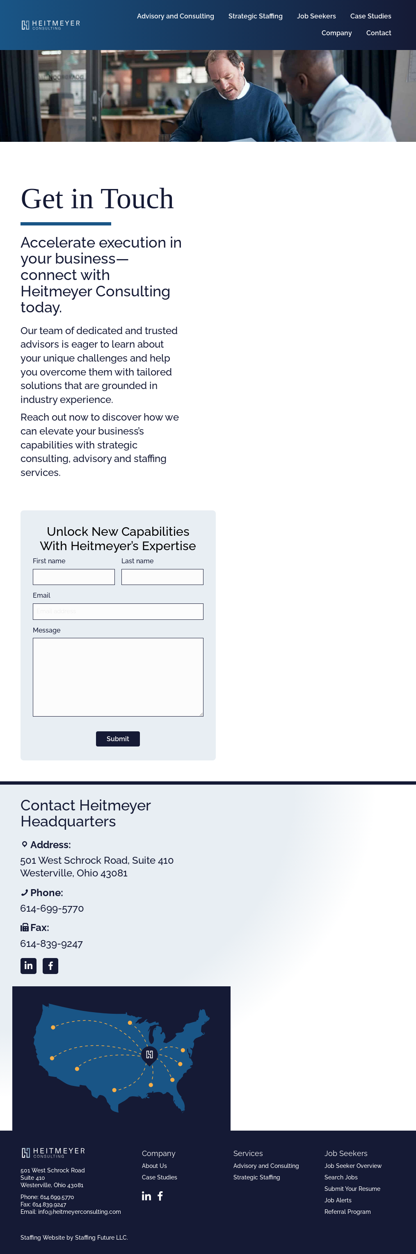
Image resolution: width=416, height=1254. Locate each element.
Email (41, 595)
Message (46, 630)
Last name (137, 561)
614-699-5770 (52, 908)
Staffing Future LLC (101, 1237)
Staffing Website (43, 1237)
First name (49, 561)
